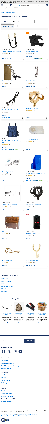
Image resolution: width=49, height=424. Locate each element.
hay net (3, 283)
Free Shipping (5, 380)
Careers (28, 415)
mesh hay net (4, 278)
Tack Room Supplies (10, 12)
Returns (3, 377)
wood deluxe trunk (6, 281)
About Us (4, 391)
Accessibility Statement (18, 415)
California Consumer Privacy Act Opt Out (27, 414)
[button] (46, 7)
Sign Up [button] (29, 341)
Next (47, 308)
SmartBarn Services (7, 363)
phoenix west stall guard (7, 286)
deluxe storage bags (6, 288)
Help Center (5, 375)
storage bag (4, 291)
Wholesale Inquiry (6, 368)
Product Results (8, 26)
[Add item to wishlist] (22, 59)
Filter (6, 21)
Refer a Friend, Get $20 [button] (8, 399)
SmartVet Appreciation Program (11, 366)
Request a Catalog (7, 396)
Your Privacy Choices (6, 415)
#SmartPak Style (6, 401)
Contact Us (4, 360)
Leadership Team (6, 393)
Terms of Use (4, 414)
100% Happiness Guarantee (9, 383)
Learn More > (7, 323)
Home (2, 12)
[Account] (11, 5)
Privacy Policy (12, 414)
